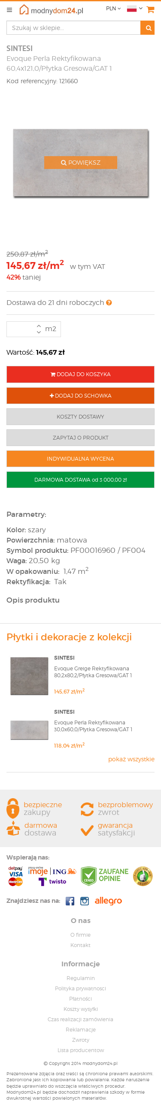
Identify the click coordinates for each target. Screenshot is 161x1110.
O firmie (80, 935)
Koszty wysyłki (81, 1009)
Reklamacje (81, 1029)
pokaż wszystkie (131, 759)
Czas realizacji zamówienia (80, 1019)
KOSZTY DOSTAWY (80, 416)
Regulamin (81, 978)
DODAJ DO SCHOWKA (81, 395)
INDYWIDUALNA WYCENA (80, 458)
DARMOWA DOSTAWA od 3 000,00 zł (80, 480)
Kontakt (80, 945)
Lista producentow (81, 1050)
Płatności (80, 998)
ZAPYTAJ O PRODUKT (81, 437)
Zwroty (80, 1040)
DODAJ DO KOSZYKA (81, 374)
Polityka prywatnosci (80, 988)
